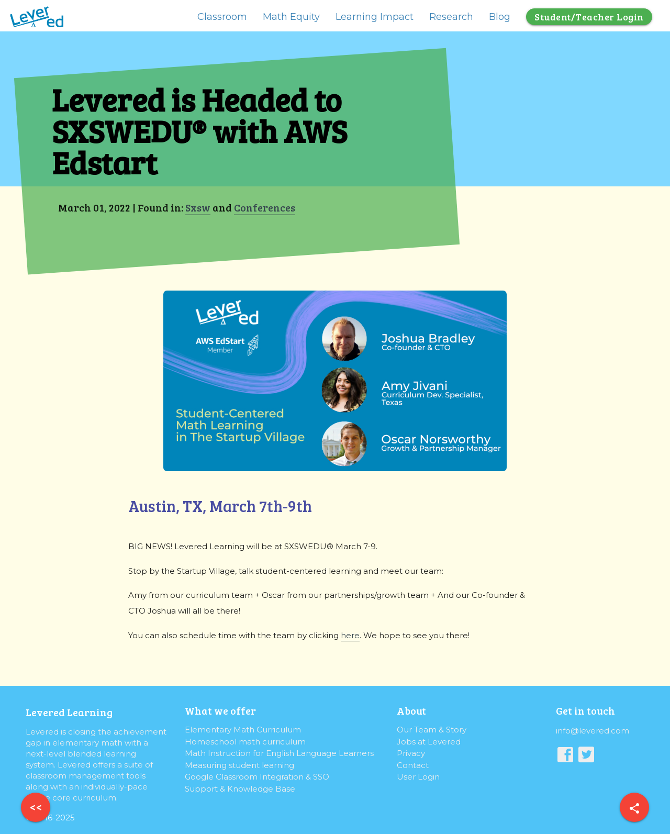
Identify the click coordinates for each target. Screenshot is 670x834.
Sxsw (197, 207)
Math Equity (291, 17)
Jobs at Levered (429, 742)
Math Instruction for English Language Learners (279, 753)
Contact (413, 765)
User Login (418, 777)
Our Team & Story (431, 730)
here (350, 635)
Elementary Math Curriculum (243, 730)
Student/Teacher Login (589, 16)
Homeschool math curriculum (245, 742)
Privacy (411, 753)
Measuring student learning (239, 765)
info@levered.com (592, 731)
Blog (499, 17)
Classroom (222, 17)
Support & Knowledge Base (240, 789)
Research (451, 17)
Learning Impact (375, 17)
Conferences (264, 207)
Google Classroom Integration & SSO (257, 777)
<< (35, 807)
